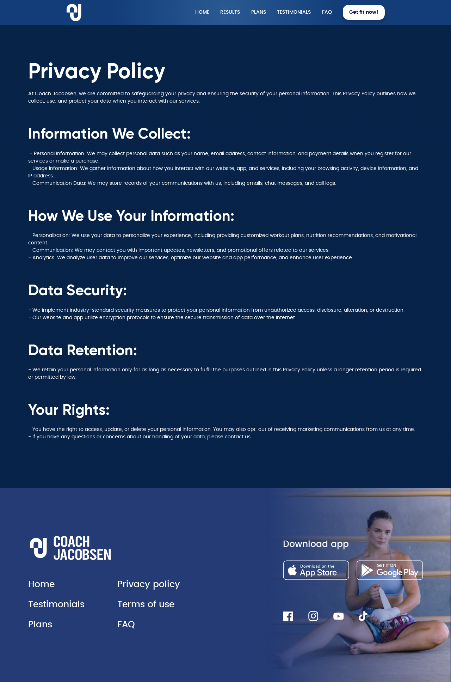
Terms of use (145, 604)
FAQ (126, 624)
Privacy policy (148, 584)
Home (41, 584)
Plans (40, 624)
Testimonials (56, 604)
